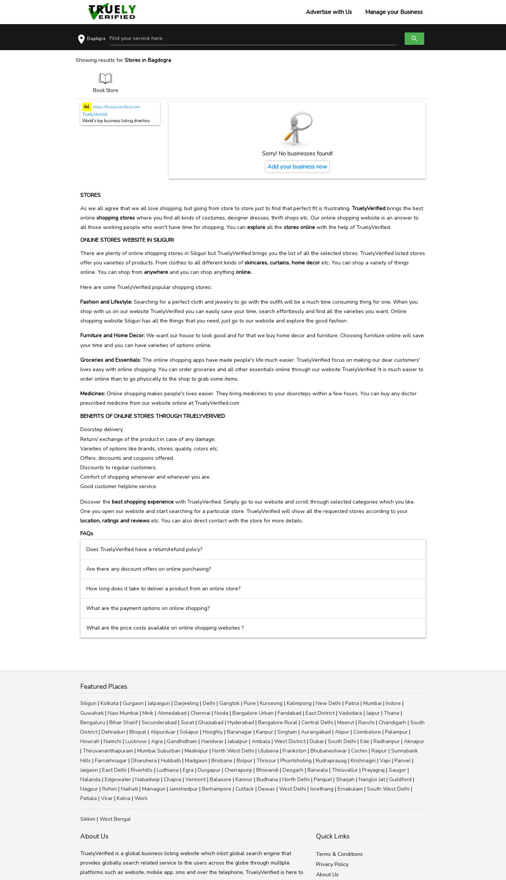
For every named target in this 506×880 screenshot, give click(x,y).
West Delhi (292, 788)
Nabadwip (147, 779)
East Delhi (114, 770)
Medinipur (196, 750)
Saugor (397, 770)
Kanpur (264, 732)
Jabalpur (238, 741)
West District (290, 741)
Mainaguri (153, 788)
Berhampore (216, 788)
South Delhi (342, 741)
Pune (250, 703)
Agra (157, 741)
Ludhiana (168, 770)
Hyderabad (241, 722)
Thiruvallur (345, 770)
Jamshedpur (184, 788)
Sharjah (345, 779)
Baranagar (239, 732)
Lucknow (136, 741)
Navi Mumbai (123, 713)
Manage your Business (394, 12)
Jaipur (373, 713)
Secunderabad (159, 722)
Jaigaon (89, 770)
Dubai (317, 741)
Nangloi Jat (372, 779)
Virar (107, 798)
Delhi (209, 703)
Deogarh (293, 770)
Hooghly (213, 732)
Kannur (243, 779)
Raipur (379, 750)
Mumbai (372, 703)
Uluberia (268, 750)
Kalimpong (299, 703)
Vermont (195, 779)
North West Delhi (233, 750)
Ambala (261, 741)
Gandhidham (182, 741)
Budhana (267, 779)
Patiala (88, 798)
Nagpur (89, 788)
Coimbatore (367, 732)
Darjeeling (186, 703)
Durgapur (209, 770)
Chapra (172, 779)
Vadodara (350, 713)
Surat (187, 722)
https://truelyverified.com (115, 107)
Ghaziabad (210, 722)
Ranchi (366, 722)
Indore (393, 703)
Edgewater (118, 779)
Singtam (287, 732)
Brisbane (221, 760)
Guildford (400, 779)
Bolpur (244, 760)
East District (320, 713)
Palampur (396, 732)
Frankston (294, 750)
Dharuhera (144, 760)
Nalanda (90, 779)
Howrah (89, 741)
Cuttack (244, 788)
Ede (364, 741)
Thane (391, 713)
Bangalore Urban (253, 713)
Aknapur (414, 741)
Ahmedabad (172, 713)
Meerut (345, 722)
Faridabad (289, 713)
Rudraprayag (331, 760)
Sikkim (87, 819)
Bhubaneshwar (328, 750)
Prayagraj (373, 770)
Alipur (342, 732)
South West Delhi (388, 788)
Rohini (109, 788)
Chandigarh (392, 722)
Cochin (359, 750)
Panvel (402, 760)
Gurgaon (133, 703)
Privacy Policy (332, 864)
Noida (221, 713)
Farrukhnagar (111, 760)
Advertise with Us (329, 12)
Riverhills (142, 770)
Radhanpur (386, 741)
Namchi (112, 741)
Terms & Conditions (339, 854)
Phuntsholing (296, 760)
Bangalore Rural (277, 722)
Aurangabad (316, 732)
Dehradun (113, 732)
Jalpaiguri (159, 703)
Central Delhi (317, 722)
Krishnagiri (363, 760)
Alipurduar (163, 732)
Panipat (323, 779)
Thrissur (266, 760)
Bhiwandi (267, 770)
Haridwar (212, 741)
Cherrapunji (238, 770)
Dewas (266, 788)
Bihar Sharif (123, 722)
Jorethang (321, 788)
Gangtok (229, 703)
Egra (188, 770)
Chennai (200, 713)
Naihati (129, 788)
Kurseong (271, 703)
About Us (327, 874)
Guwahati (92, 713)
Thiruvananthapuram (108, 750)
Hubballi (171, 760)
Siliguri (88, 703)
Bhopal (137, 732)
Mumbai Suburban (158, 750)
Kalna (123, 798)
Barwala (317, 770)
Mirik (147, 713)
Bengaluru (92, 722)
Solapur (189, 732)
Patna (352, 703)
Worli (141, 798)
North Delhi (296, 779)
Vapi (385, 760)
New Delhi (328, 703)
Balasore (220, 779)
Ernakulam (350, 788)
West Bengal (115, 819)
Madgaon (196, 760)
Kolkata (110, 703)
